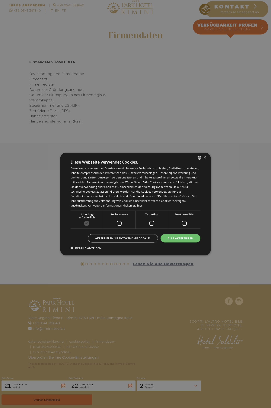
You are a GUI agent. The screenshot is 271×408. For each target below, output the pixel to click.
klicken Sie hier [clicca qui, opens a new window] (132, 205)
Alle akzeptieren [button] (180, 238)
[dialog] (135, 204)
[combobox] (199, 158)
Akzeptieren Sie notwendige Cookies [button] (123, 238)
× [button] (204, 157)
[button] (86, 248)
